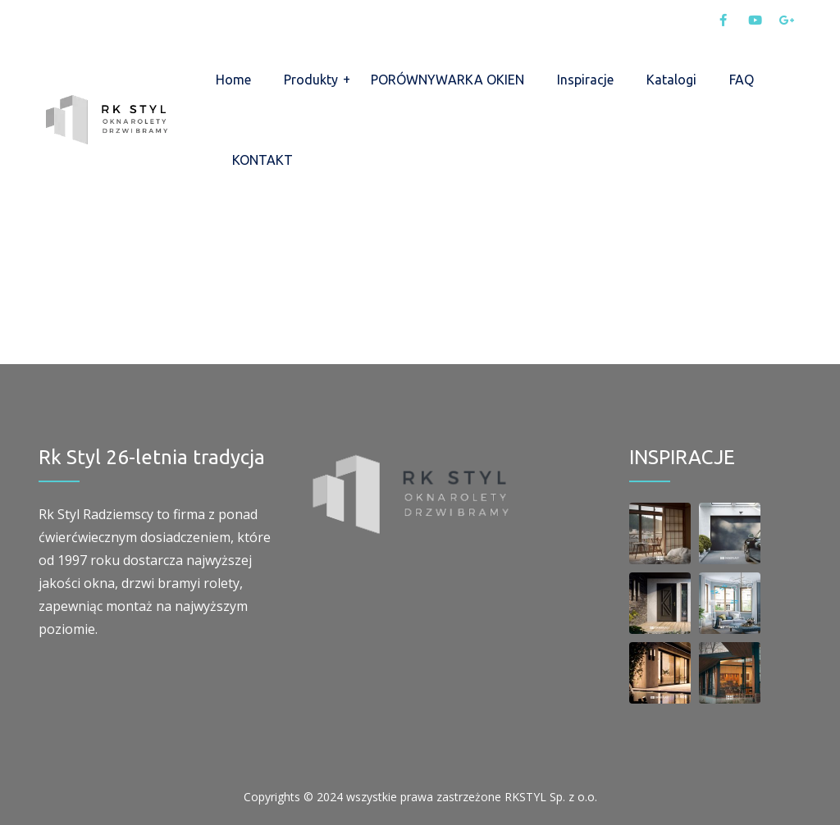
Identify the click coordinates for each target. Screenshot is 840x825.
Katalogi (671, 79)
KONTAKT (262, 160)
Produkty (311, 79)
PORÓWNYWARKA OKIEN (447, 79)
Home (233, 79)
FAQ (741, 79)
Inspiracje (585, 79)
